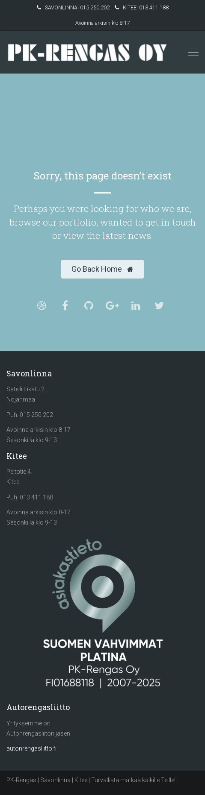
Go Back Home (102, 268)
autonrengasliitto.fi (31, 748)
